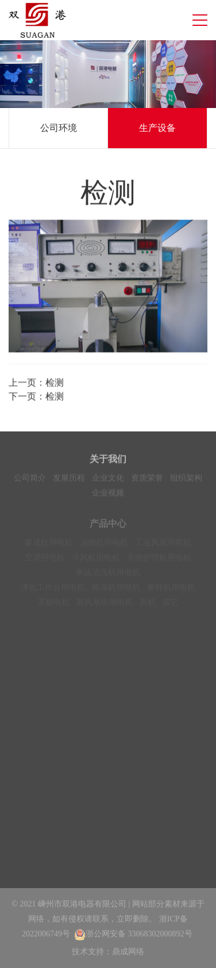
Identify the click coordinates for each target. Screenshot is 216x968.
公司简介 (30, 479)
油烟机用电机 (104, 545)
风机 (148, 605)
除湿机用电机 (116, 590)
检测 (54, 383)
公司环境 (58, 128)
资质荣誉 (147, 479)
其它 (171, 605)
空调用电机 (45, 560)
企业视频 (108, 494)
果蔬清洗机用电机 (108, 575)
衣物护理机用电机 (159, 560)
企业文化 (108, 479)
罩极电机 (53, 605)
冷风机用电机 (96, 560)
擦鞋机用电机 (171, 590)
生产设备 (157, 128)
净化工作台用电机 (53, 590)
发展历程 (69, 479)
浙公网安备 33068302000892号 (133, 934)
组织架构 (186, 479)
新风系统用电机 (104, 605)
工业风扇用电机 (163, 545)
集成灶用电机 (49, 545)
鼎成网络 (128, 951)
